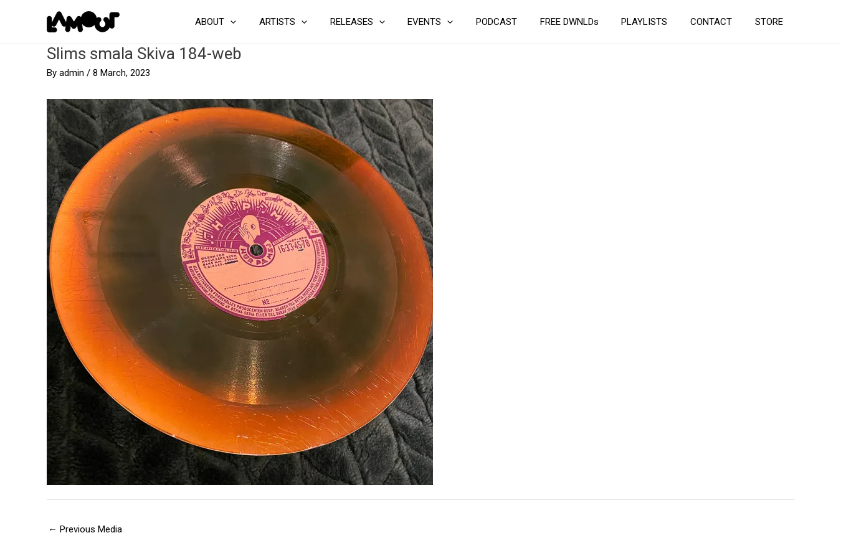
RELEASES (384, 22)
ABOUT (251, 22)
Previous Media (85, 529)
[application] (266, 22)
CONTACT (717, 21)
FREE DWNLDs (583, 21)
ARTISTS (314, 22)
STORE (771, 21)
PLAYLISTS (655, 21)
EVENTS (453, 22)
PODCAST (515, 21)
